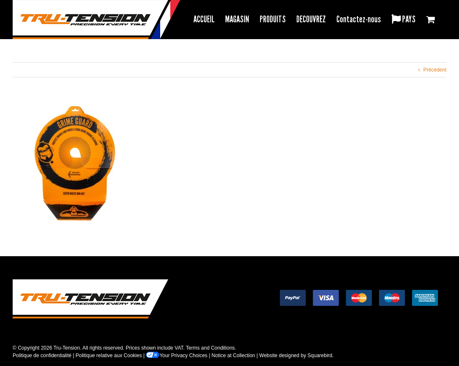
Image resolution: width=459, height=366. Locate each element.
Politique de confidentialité (42, 355)
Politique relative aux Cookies (108, 355)
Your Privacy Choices (176, 355)
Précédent (434, 70)
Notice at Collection (233, 355)
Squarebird (320, 355)
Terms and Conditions (210, 348)
